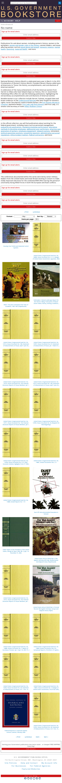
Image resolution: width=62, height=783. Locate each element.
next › (38, 737)
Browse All (9, 24)
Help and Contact (29, 763)
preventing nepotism (32, 133)
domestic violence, (47, 47)
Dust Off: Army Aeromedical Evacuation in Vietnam (46, 513)
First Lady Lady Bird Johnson (33, 104)
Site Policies (11, 763)
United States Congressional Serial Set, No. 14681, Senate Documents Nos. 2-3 (46, 461)
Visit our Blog (31, 776)
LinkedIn (40, 778)
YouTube (34, 778)
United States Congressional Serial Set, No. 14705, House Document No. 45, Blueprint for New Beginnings (46, 422)
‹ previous (36, 212)
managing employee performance (35, 127)
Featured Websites (31, 769)
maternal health (21, 49)
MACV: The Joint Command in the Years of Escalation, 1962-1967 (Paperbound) (16, 305)
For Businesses (19, 766)
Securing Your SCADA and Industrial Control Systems (16, 247)
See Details (31, 749)
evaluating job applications (11, 127)
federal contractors (36, 135)
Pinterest (37, 778)
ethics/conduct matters (19, 135)
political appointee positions (12, 133)
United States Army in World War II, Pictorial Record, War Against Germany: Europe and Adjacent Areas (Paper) (46, 608)
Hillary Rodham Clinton (33, 106)
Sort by (40, 216)
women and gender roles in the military (24, 45)
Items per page (27, 219)
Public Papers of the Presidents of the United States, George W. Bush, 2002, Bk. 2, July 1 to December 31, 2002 (16, 551)
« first (26, 212)
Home (3, 24)
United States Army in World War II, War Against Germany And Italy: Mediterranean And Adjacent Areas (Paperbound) (46, 560)
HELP (17, 21)
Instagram (31, 778)
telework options (43, 131)
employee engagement (27, 131)
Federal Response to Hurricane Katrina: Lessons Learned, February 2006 (16, 731)
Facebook (25, 778)
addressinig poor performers (38, 129)
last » (46, 737)
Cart (58, 21)
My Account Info (49, 763)
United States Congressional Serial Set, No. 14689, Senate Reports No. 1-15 (15, 501)
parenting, (10, 49)
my (7, 21)
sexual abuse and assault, (30, 47)
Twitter (28, 778)
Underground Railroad (27, 100)
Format (9, 216)
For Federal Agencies (40, 766)
